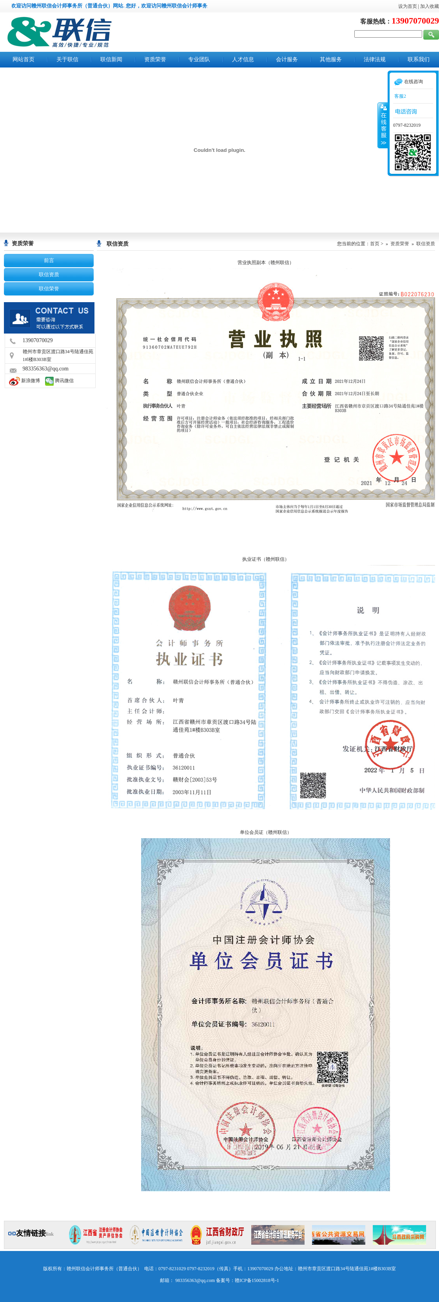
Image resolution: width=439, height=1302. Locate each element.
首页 (374, 243)
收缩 (382, 125)
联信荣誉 (49, 289)
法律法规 (375, 59)
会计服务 (287, 59)
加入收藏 (429, 6)
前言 (49, 260)
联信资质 (49, 274)
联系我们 (419, 59)
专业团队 (199, 59)
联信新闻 (111, 59)
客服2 (399, 96)
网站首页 (23, 59)
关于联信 (67, 59)
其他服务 (331, 59)
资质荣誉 (155, 59)
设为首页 (407, 6)
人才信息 (243, 59)
